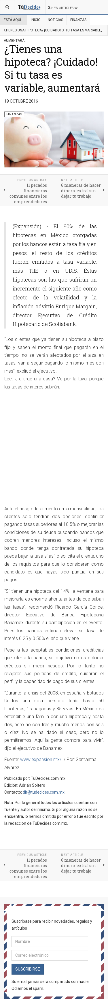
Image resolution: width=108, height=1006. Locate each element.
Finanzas (78, 20)
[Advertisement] (54, 448)
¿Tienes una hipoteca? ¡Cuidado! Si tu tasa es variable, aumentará (52, 68)
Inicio (36, 20)
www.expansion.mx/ (40, 759)
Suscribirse (27, 969)
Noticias (55, 20)
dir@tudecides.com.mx (44, 792)
